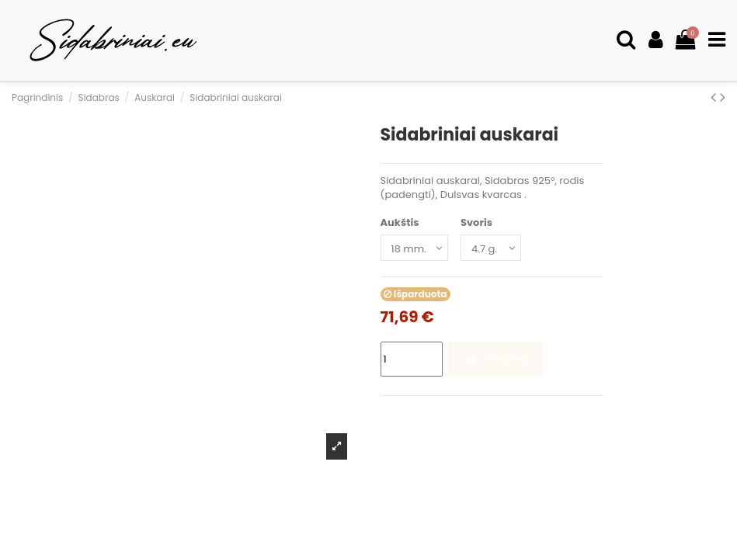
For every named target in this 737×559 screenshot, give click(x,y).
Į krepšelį (496, 359)
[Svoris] (491, 247)
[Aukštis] (414, 247)
